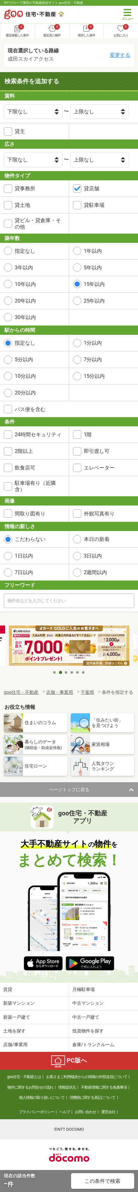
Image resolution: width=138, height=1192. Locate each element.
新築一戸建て (16, 1017)
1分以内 (93, 343)
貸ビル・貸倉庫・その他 (38, 223)
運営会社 (108, 1112)
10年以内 (25, 284)
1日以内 (24, 556)
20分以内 (25, 393)
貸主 (20, 131)
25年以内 (94, 301)
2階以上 (24, 451)
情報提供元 (67, 1087)
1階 (88, 434)
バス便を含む (30, 409)
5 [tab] (77, 672)
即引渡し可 (97, 451)
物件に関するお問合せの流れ (30, 1087)
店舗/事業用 (15, 1044)
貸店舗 (91, 188)
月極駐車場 (83, 989)
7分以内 (93, 359)
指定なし (25, 251)
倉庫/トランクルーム (93, 1044)
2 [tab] (60, 672)
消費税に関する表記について (92, 1097)
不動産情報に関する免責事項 (104, 1087)
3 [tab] (66, 672)
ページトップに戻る (69, 789)
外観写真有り (99, 514)
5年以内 (93, 268)
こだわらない (30, 539)
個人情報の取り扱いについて (42, 1097)
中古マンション (88, 1003)
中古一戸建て (85, 1017)
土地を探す (14, 1030)
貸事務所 (25, 188)
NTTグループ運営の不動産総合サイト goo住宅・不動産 (43, 2)
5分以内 (24, 359)
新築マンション (19, 1003)
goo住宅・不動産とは (24, 1077)
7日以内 (24, 572)
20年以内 (25, 301)
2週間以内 (95, 572)
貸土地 (22, 205)
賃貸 (7, 989)
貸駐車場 (94, 205)
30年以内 (25, 317)
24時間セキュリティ (38, 434)
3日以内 (93, 556)
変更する (120, 55)
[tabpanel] (69, 646)
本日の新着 (97, 539)
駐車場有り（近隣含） (35, 486)
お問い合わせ (85, 1112)
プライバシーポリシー (36, 1112)
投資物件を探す (88, 1030)
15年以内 (94, 284)
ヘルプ (64, 1112)
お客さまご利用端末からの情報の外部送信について (86, 1077)
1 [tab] (54, 672)
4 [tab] (72, 672)
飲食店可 (25, 468)
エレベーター (99, 468)
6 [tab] (83, 672)
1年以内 (93, 251)
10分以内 (25, 376)
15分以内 (94, 376)
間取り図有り (30, 514)
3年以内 (24, 268)
